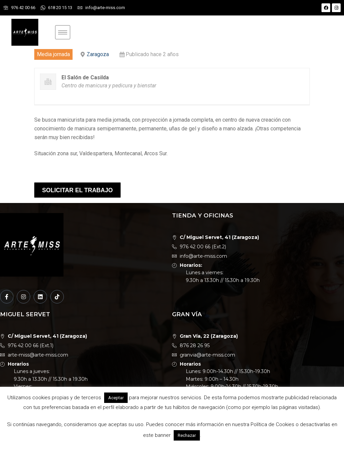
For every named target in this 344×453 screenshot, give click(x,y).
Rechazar (187, 435)
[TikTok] (57, 296)
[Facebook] (6, 296)
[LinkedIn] (40, 296)
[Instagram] (23, 296)
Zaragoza (98, 54)
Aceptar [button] (116, 397)
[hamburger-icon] (62, 32)
